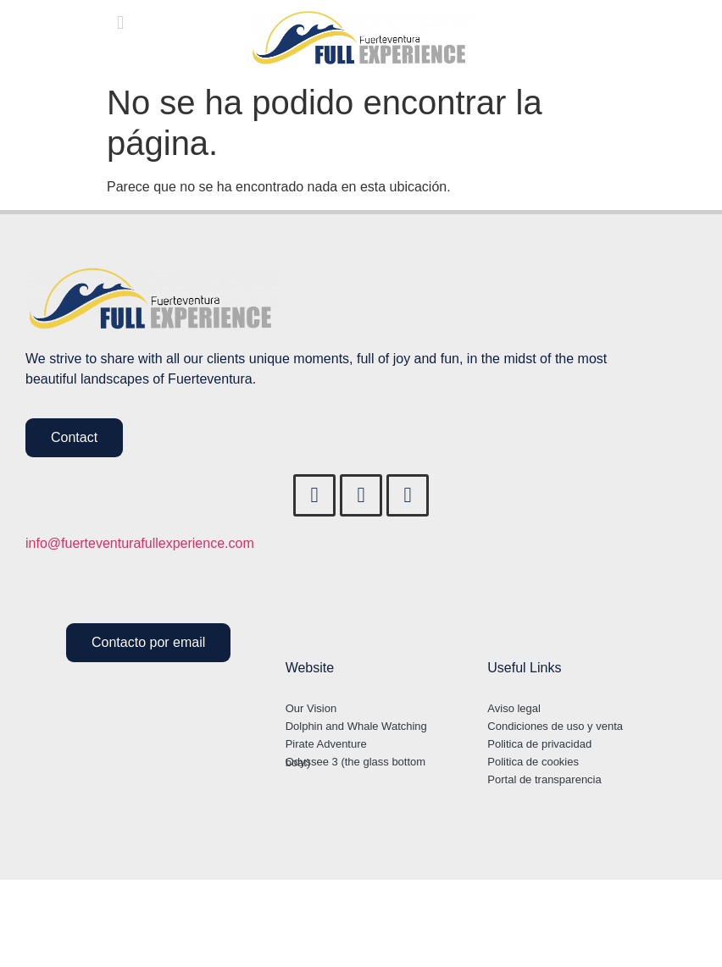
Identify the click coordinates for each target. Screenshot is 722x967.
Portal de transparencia (544, 779)
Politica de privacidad (539, 744)
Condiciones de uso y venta (555, 726)
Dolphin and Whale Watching (356, 726)
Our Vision (311, 708)
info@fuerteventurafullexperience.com (139, 543)
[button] (120, 22)
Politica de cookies (533, 761)
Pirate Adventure (326, 744)
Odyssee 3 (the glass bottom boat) (355, 762)
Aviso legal (514, 708)
